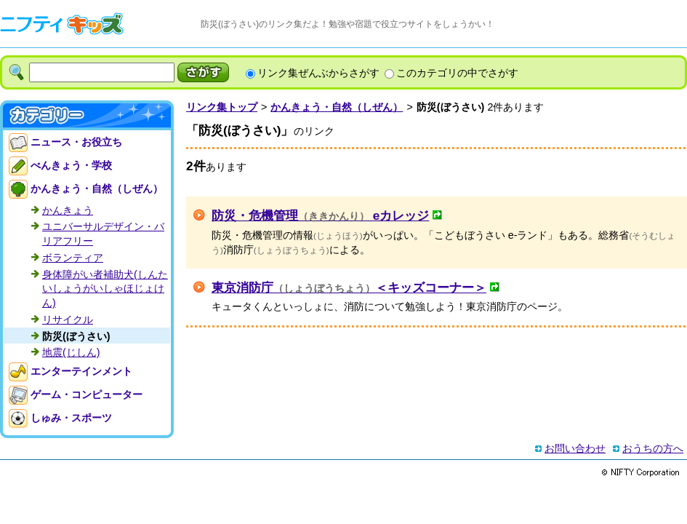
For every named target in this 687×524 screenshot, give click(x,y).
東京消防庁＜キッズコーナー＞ (349, 287)
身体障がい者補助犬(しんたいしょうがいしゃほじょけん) (105, 289)
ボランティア (72, 257)
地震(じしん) (71, 352)
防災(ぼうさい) (76, 336)
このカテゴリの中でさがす (457, 73)
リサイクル (67, 319)
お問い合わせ (575, 448)
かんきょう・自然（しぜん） (336, 107)
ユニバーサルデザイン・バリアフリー (103, 234)
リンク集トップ (221, 107)
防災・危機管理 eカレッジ (320, 215)
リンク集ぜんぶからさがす (318, 73)
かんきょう (67, 210)
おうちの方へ (652, 448)
